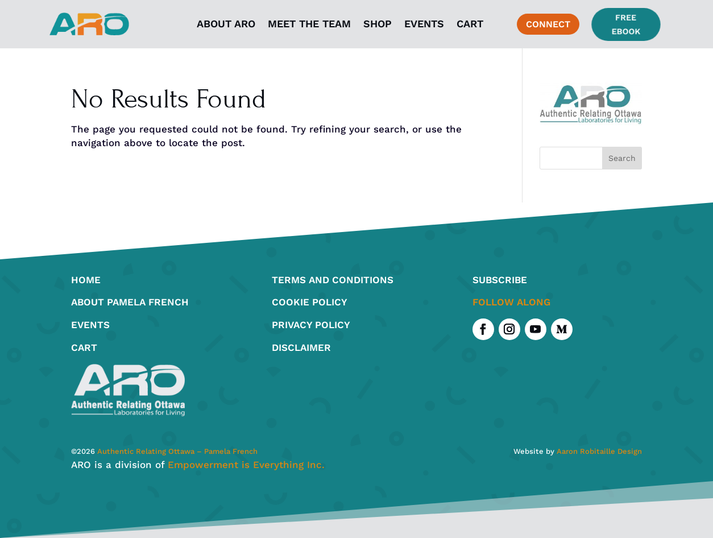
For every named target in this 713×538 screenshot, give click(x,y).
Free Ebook (626, 23)
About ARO (226, 24)
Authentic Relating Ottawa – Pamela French (176, 451)
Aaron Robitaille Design (599, 451)
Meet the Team (309, 24)
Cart (470, 24)
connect (548, 24)
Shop (377, 24)
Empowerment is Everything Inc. (246, 464)
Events (424, 24)
